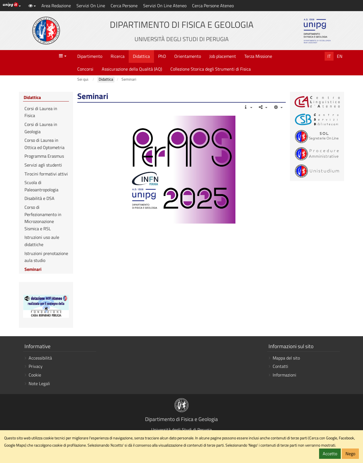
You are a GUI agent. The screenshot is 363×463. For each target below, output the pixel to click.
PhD (162, 56)
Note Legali (39, 383)
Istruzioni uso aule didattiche (41, 241)
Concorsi (85, 69)
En (339, 56)
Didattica (141, 56)
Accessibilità (40, 358)
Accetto (330, 453)
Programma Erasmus (44, 156)
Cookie (35, 375)
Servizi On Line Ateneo (165, 5)
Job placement (222, 56)
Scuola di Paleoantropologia (41, 186)
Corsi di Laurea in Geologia (40, 128)
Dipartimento (89, 56)
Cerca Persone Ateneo (213, 5)
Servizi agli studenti (43, 165)
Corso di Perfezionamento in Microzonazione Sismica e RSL (42, 218)
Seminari (32, 269)
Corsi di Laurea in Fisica (40, 112)
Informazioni (284, 375)
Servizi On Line (90, 5)
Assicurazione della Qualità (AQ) (132, 69)
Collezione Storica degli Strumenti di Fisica (210, 69)
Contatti (280, 366)
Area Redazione (56, 5)
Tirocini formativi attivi (46, 173)
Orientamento (187, 56)
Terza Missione (258, 56)
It (329, 56)
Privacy (36, 366)
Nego (350, 453)
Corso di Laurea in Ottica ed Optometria (44, 144)
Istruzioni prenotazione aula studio (46, 257)
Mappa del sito (286, 358)
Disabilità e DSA (39, 198)
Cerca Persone (124, 5)
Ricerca (118, 56)
